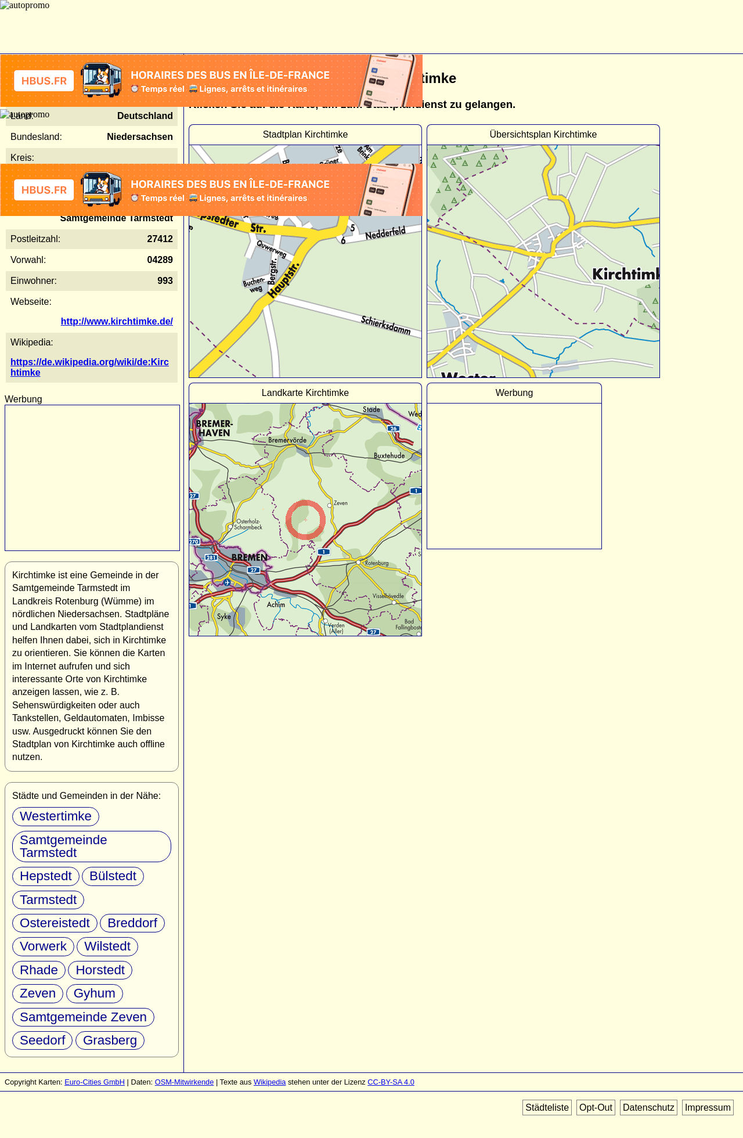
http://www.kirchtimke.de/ (117, 321)
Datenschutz (649, 1107)
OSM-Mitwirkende (184, 1082)
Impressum (708, 1107)
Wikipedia (270, 1082)
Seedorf (42, 1040)
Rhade (39, 970)
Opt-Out (595, 1107)
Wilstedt (107, 946)
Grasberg (110, 1040)
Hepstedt (46, 876)
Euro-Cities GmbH (94, 1082)
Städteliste (547, 1107)
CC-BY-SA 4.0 (390, 1082)
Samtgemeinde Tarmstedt (63, 846)
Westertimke (56, 816)
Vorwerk (43, 946)
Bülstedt (112, 876)
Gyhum (95, 993)
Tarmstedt (48, 899)
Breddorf (132, 923)
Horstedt (100, 970)
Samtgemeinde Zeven (83, 1017)
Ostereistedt (55, 923)
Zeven (38, 993)
